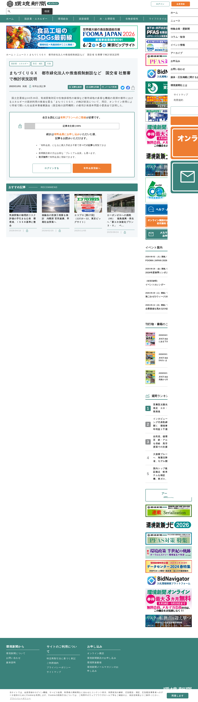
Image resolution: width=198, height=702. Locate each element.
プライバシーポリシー (59, 667)
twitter (123, 86)
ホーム (9, 54)
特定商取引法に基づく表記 (61, 658)
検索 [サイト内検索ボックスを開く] (186, 7)
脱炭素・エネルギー (19, 64)
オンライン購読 (95, 653)
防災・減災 (38, 64)
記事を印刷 (94, 86)
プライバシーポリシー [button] (20, 698)
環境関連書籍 (94, 662)
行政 (49, 64)
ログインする (52, 167)
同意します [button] (178, 695)
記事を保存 (78, 86)
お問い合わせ (13, 658)
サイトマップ (54, 672)
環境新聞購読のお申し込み (101, 658)
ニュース (21, 54)
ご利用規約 (53, 663)
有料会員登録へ (92, 167)
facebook (128, 86)
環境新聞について (16, 653)
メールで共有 (112, 86)
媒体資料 (11, 662)
